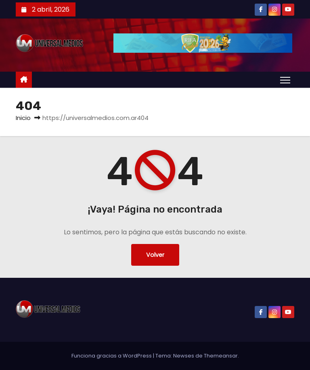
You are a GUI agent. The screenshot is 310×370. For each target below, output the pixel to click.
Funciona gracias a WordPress (112, 356)
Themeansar (221, 356)
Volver (155, 255)
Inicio (23, 118)
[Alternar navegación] (285, 80)
